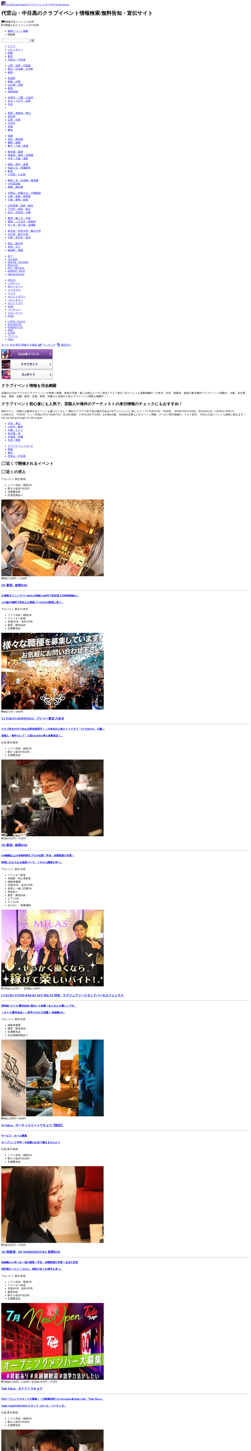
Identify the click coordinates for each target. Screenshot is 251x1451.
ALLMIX (13, 259)
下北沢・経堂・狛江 (19, 209)
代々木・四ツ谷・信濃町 (22, 225)
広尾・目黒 (14, 119)
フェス (11, 293)
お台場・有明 (15, 85)
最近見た (63, 344)
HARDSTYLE (15, 327)
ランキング (47, 344)
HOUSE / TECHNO (18, 262)
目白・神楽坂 (15, 139)
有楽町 (11, 78)
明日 (17, 344)
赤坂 (10, 126)
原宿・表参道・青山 (19, 113)
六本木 (11, 123)
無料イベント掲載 (18, 31)
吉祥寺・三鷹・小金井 (20, 97)
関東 (10, 53)
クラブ (11, 46)
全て (10, 256)
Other (10, 339)
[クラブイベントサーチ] (20, 446)
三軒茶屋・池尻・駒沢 (20, 205)
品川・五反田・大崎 (19, 212)
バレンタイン (15, 49)
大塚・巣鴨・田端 (18, 199)
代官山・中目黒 (17, 59)
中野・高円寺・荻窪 (19, 237)
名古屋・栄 (14, 433)
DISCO (11, 280)
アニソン (13, 336)
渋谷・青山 (14, 423)
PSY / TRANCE (16, 268)
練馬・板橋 (14, 142)
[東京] (10, 452)
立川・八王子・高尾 (19, 101)
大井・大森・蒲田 (18, 158)
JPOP (10, 330)
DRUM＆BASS (16, 274)
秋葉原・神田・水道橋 (20, 155)
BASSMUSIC (15, 324)
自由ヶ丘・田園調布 (19, 167)
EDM (10, 306)
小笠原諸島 (14, 183)
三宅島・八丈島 (17, 174)
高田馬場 (13, 91)
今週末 (33, 344)
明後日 (25, 344)
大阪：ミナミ (15, 430)
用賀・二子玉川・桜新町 (22, 221)
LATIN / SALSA (16, 321)
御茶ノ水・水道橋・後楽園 (23, 180)
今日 (12, 344)
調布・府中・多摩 (18, 164)
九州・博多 (14, 440)
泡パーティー (15, 286)
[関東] (10, 449)
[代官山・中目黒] (17, 456)
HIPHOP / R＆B (16, 271)
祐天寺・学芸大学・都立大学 (24, 231)
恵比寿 (11, 116)
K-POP (11, 333)
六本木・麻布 (15, 426)
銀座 (10, 72)
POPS (11, 316)
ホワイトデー (15, 303)
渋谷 (10, 104)
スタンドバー (15, 313)
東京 (10, 56)
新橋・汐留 (14, 81)
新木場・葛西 (15, 151)
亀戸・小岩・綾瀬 (18, 145)
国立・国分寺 (15, 243)
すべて (5, 344)
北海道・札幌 (15, 436)
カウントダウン (17, 296)
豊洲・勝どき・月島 (19, 218)
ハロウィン (14, 283)
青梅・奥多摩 (15, 187)
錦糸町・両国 (15, 250)
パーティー (14, 309)
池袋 (10, 135)
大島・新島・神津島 (19, 196)
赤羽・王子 (14, 247)
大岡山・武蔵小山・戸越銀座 (24, 193)
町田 (10, 171)
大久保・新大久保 (18, 234)
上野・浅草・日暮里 (19, 65)
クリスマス (14, 290)
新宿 (10, 88)
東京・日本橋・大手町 (20, 69)
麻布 (10, 130)
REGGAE (13, 265)
